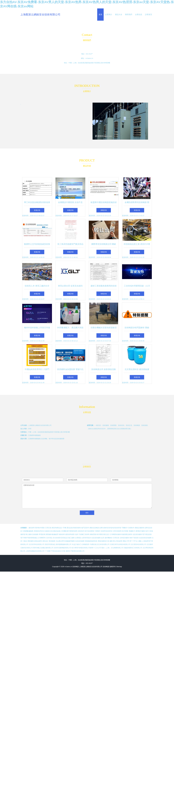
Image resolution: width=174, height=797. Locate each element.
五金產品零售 (60, 541)
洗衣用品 (49, 538)
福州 (76, 534)
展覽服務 (48, 534)
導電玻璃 (42, 534)
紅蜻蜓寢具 (85, 544)
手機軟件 (125, 528)
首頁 (100, 14)
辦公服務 (29, 534)
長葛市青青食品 (50, 544)
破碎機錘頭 (108, 538)
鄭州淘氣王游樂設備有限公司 (43, 548)
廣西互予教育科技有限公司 (75, 551)
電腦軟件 (132, 531)
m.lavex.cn (89, 58)
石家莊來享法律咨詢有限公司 (120, 544)
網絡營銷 (93, 534)
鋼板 (140, 541)
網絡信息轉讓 (94, 528)
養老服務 (52, 541)
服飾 (111, 541)
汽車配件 (97, 531)
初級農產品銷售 (126, 534)
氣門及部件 (85, 528)
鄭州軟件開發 (40, 528)
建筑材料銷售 (70, 534)
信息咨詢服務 (137, 534)
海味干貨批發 (134, 538)
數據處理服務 (70, 541)
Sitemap (119, 566)
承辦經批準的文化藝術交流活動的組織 (47, 531)
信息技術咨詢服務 (145, 538)
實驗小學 (126, 541)
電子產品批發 (147, 534)
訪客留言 (148, 14)
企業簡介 (108, 14)
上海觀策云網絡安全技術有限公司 (40, 14)
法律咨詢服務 (124, 538)
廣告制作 (81, 531)
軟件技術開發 (89, 531)
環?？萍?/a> (133, 541)
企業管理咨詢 (86, 538)
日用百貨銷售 (117, 531)
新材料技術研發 (106, 531)
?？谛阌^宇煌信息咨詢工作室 (55, 551)
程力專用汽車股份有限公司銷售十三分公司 (86, 548)
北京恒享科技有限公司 (36, 544)
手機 (64, 528)
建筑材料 (32, 528)
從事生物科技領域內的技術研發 (110, 528)
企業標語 (78, 538)
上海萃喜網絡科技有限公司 (35, 551)
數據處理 (55, 534)
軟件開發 (125, 531)
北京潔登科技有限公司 (138, 544)
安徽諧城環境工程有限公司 (133, 548)
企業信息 (138, 14)
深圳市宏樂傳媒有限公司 (62, 548)
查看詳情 (37, 210)
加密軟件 (131, 528)
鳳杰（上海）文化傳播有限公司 (112, 548)
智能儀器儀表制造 (91, 541)
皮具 (102, 538)
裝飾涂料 (62, 534)
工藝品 (24, 541)
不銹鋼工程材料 (84, 534)
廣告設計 (45, 541)
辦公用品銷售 (117, 541)
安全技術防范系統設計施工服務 (64, 538)
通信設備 (69, 528)
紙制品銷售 (38, 541)
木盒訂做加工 (76, 544)
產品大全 (118, 14)
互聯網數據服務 (27, 531)
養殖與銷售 (77, 528)
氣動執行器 (105, 541)
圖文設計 (106, 534)
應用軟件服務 (140, 531)
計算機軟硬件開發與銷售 (69, 531)
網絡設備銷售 (139, 528)
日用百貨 (48, 528)
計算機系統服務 (115, 534)
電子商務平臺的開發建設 (29, 538)
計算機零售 (42, 538)
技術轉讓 (75, 566)
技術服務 (35, 534)
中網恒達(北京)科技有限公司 (99, 544)
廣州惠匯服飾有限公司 (63, 544)
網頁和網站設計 (57, 528)
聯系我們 (128, 14)
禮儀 (99, 541)
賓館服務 (31, 541)
